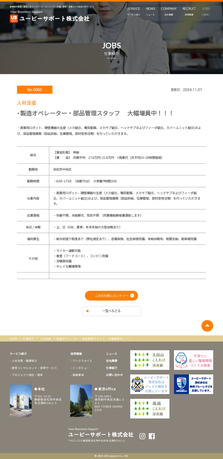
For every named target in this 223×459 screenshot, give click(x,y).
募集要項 (78, 375)
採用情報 (76, 354)
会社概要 (111, 361)
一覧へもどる (111, 311)
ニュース (111, 354)
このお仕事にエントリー (111, 295)
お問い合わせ (114, 375)
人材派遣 (46, 339)
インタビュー (81, 368)
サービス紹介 (18, 354)
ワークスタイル (82, 361)
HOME (14, 339)
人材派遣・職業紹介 (24, 361)
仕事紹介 (29, 339)
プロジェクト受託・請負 (27, 375)
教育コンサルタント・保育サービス (34, 368)
